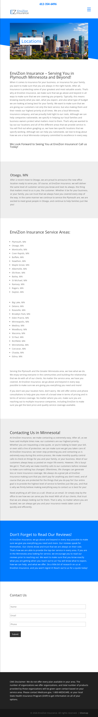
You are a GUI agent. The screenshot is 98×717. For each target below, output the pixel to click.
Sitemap (84, 713)
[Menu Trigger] (89, 9)
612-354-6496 (47, 4)
